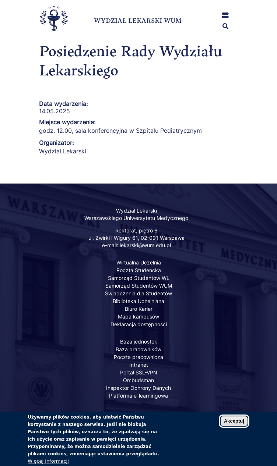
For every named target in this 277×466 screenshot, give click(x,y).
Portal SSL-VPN (138, 372)
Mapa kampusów (138, 316)
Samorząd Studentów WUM (138, 285)
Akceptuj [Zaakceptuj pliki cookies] (234, 425)
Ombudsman (138, 380)
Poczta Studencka (138, 270)
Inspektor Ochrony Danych (138, 388)
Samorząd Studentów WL (138, 278)
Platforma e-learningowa (138, 395)
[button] (225, 15)
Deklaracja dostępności (139, 324)
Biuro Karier (138, 309)
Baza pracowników (138, 349)
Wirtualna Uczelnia (138, 262)
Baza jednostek (138, 341)
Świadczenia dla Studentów (138, 293)
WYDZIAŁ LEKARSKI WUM (138, 20)
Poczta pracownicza (138, 357)
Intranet (138, 365)
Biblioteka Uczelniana (138, 301)
